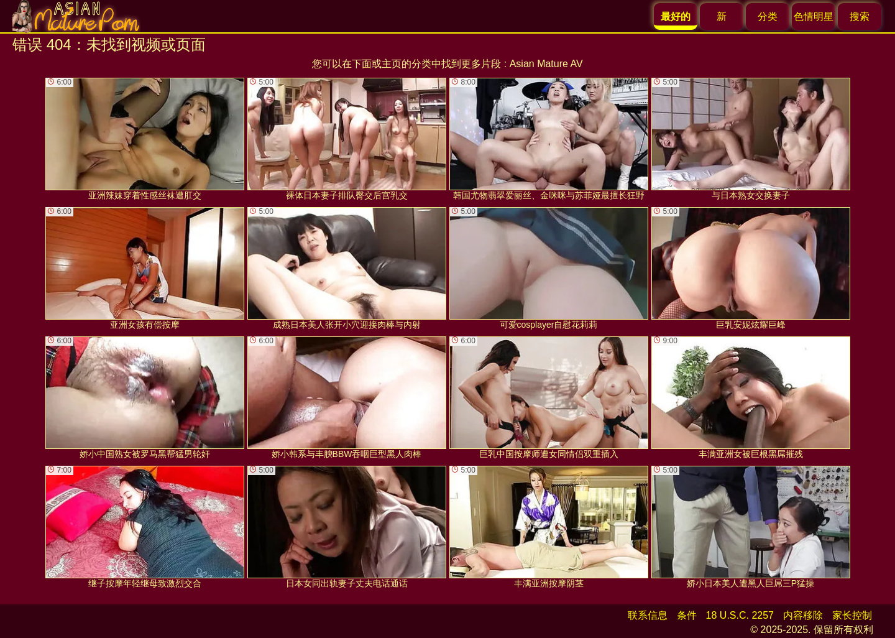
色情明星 (813, 16)
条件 (687, 615)
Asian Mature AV (546, 63)
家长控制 (852, 615)
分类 (768, 16)
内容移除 (803, 615)
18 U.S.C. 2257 (740, 615)
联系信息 (648, 615)
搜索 (860, 16)
